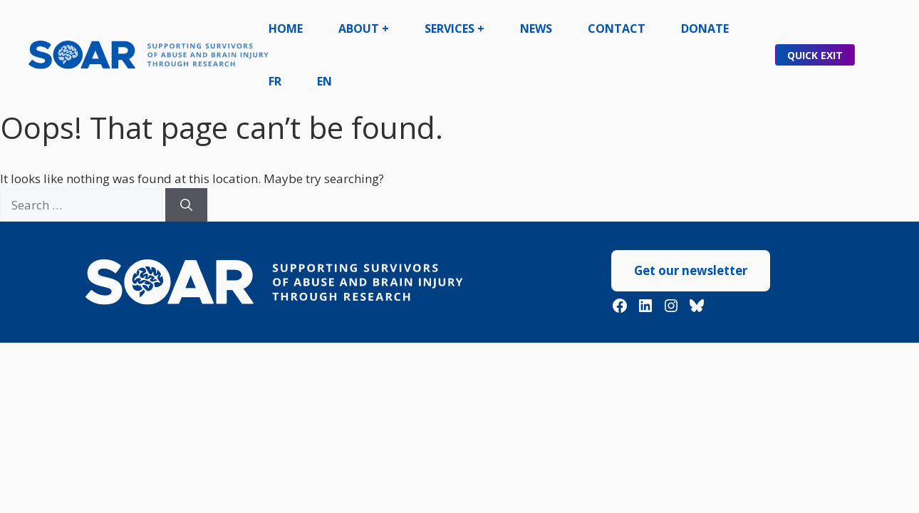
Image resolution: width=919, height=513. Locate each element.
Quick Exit (815, 55)
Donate (705, 28)
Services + (454, 28)
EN (324, 81)
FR (275, 81)
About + (363, 28)
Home (286, 28)
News (536, 28)
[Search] (186, 205)
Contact (616, 28)
